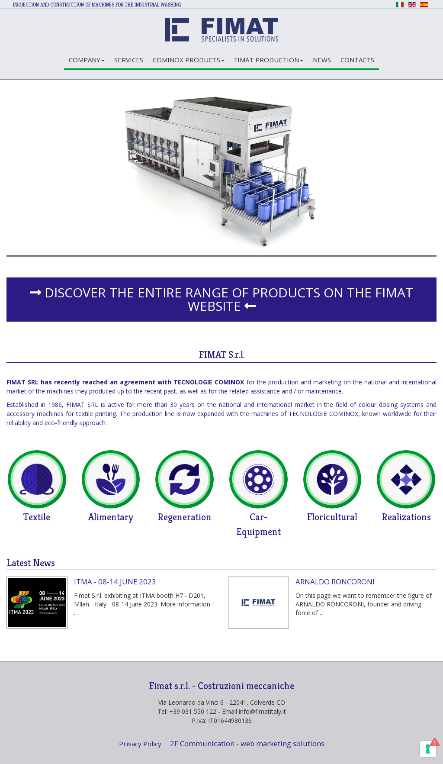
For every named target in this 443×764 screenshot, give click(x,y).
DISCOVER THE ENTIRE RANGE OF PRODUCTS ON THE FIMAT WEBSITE (221, 299)
